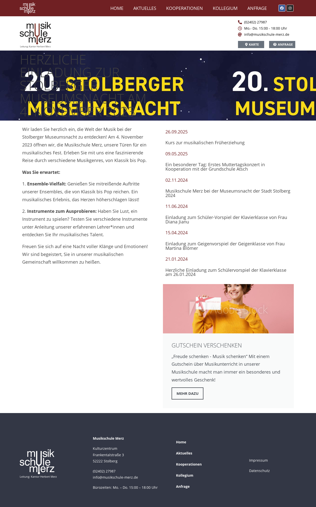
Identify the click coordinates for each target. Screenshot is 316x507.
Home (116, 8)
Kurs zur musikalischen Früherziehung (205, 142)
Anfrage (257, 8)
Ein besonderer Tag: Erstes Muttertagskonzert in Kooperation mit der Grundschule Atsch (215, 167)
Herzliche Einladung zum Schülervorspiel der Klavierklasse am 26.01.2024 (225, 272)
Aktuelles (144, 8)
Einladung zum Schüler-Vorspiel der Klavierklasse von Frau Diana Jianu (226, 219)
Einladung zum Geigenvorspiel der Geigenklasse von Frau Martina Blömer (225, 246)
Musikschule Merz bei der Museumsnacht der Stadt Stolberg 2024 (227, 193)
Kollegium (225, 8)
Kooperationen (184, 8)
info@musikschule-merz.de (115, 477)
